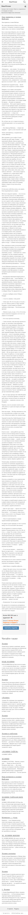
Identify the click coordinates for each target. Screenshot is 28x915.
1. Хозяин (6, 889)
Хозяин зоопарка (9, 853)
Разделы (16, 908)
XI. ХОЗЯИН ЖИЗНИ (11, 835)
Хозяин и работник (9, 734)
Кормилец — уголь (9, 817)
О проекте (10, 908)
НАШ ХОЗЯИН (8, 662)
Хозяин (5, 644)
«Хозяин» (6, 698)
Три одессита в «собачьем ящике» (10, 913)
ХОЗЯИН (5, 759)
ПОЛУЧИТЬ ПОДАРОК (10, 628)
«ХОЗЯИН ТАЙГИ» (10, 752)
